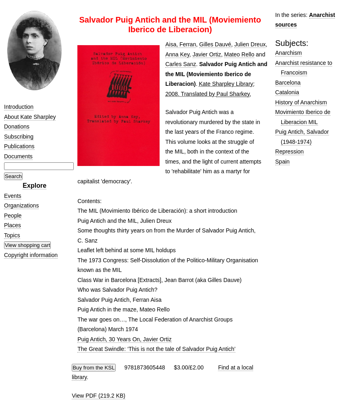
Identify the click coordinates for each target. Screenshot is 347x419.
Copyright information (31, 255)
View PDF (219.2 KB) (98, 395)
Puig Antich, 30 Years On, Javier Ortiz (124, 339)
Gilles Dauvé (215, 44)
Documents (18, 156)
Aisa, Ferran (180, 44)
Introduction (18, 107)
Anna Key (177, 54)
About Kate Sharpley (30, 117)
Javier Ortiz (207, 54)
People (13, 215)
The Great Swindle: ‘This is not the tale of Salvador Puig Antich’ (156, 349)
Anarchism (288, 53)
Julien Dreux (250, 44)
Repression (289, 151)
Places (12, 225)
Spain (282, 161)
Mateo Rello (239, 54)
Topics (12, 235)
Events (12, 196)
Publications (19, 146)
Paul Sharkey (232, 94)
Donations (16, 126)
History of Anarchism (301, 102)
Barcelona (288, 82)
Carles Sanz (180, 64)
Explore (34, 185)
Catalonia (287, 92)
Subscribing (18, 136)
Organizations (21, 205)
